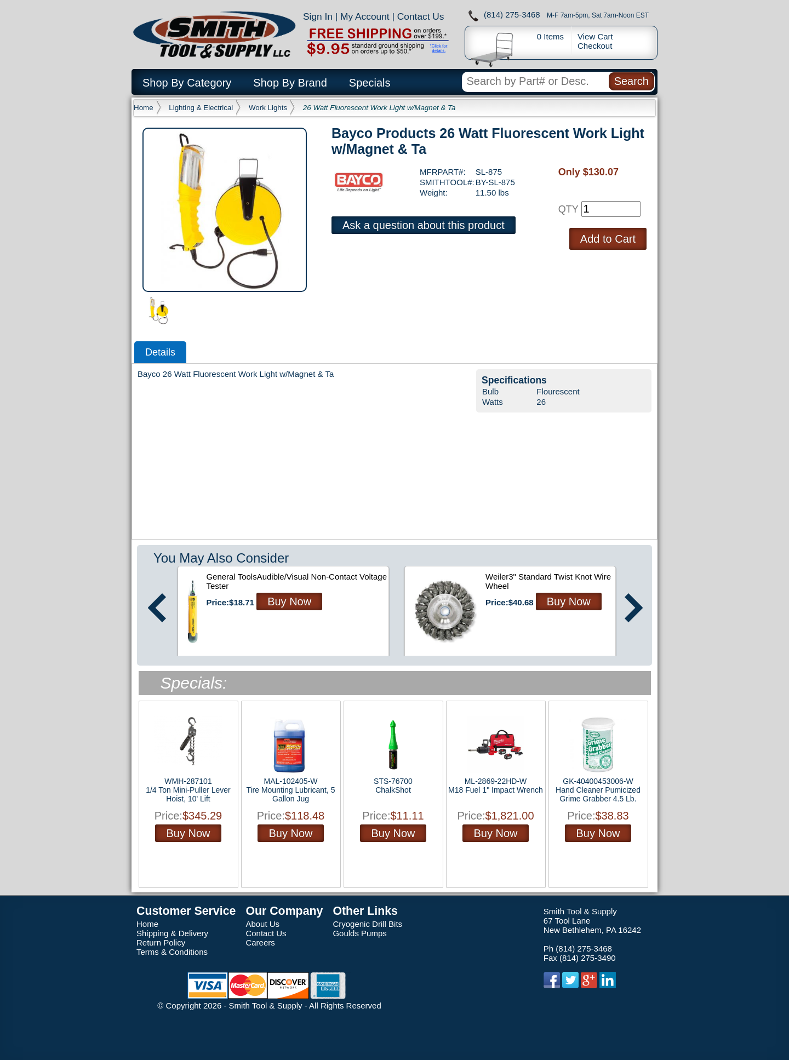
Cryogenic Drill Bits (367, 924)
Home (143, 108)
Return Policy (160, 942)
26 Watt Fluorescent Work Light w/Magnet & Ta (379, 108)
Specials (370, 83)
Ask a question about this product (423, 225)
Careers (260, 942)
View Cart (595, 36)
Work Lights (268, 108)
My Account (365, 16)
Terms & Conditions (172, 951)
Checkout (595, 45)
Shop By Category (186, 83)
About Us (262, 924)
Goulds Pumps (359, 933)
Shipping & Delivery (172, 933)
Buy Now (289, 601)
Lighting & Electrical (201, 108)
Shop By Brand (290, 83)
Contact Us (420, 16)
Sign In (318, 16)
